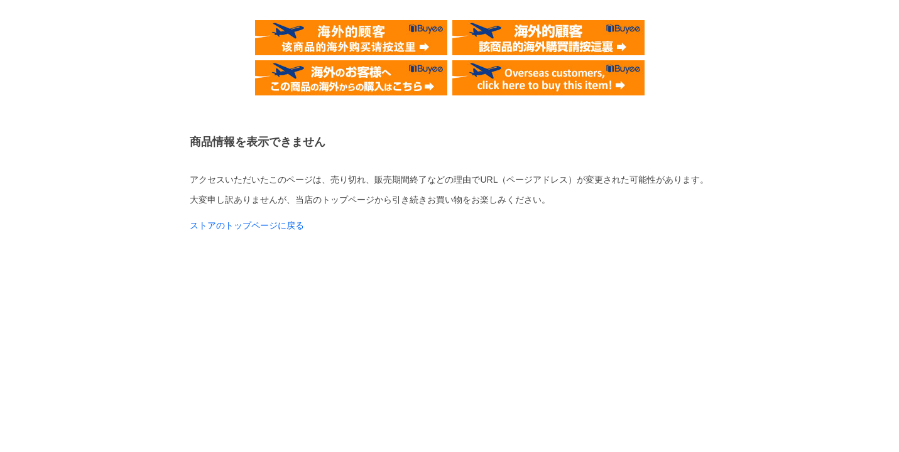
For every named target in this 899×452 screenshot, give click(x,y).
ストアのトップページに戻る (247, 225)
